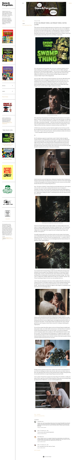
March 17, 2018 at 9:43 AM (41, 441)
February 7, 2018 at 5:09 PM (41, 427)
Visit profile (7, 218)
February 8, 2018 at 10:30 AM (41, 433)
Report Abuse (5, 96)
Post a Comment (37, 450)
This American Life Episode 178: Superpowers (7, 122)
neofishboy (39, 421)
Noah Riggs (39, 436)
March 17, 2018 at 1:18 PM (41, 447)
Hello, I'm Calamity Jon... (41, 430)
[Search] (70, 3)
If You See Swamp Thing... (27, 25)
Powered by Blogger (47, 456)
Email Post (38, 414)
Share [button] (23, 20)
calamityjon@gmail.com (6, 237)
